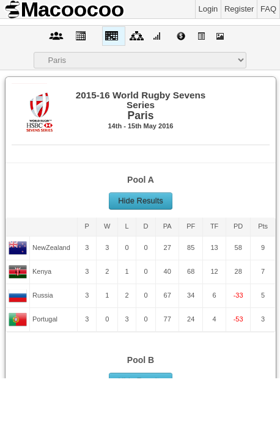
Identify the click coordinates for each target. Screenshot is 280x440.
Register (239, 8)
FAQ (268, 8)
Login (208, 8)
